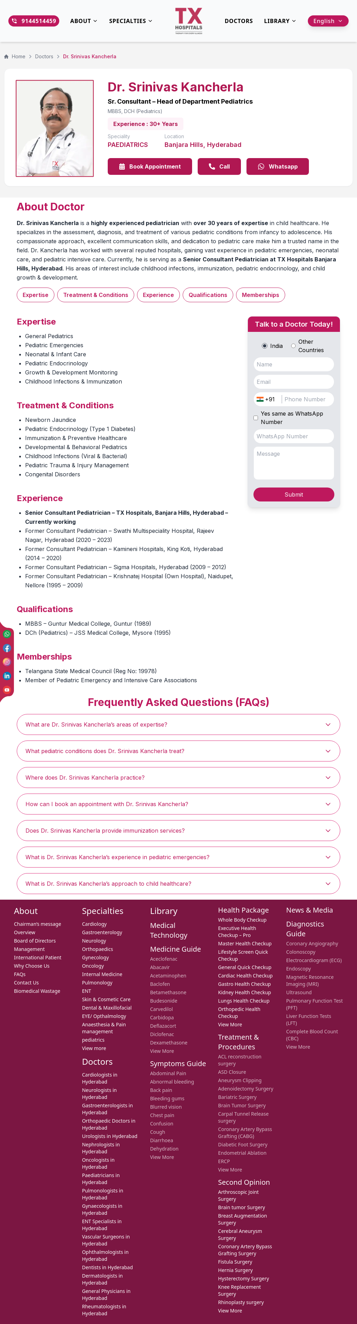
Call (219, 166)
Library (280, 21)
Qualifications (208, 294)
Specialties (131, 21)
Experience (158, 294)
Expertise (35, 294)
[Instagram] (7, 662)
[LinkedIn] (7, 676)
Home (14, 56)
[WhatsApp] (7, 634)
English (328, 21)
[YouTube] (7, 690)
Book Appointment (150, 166)
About (84, 21)
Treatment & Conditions (95, 294)
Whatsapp (278, 166)
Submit (293, 494)
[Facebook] (7, 648)
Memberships (260, 294)
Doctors (44, 56)
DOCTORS (239, 21)
